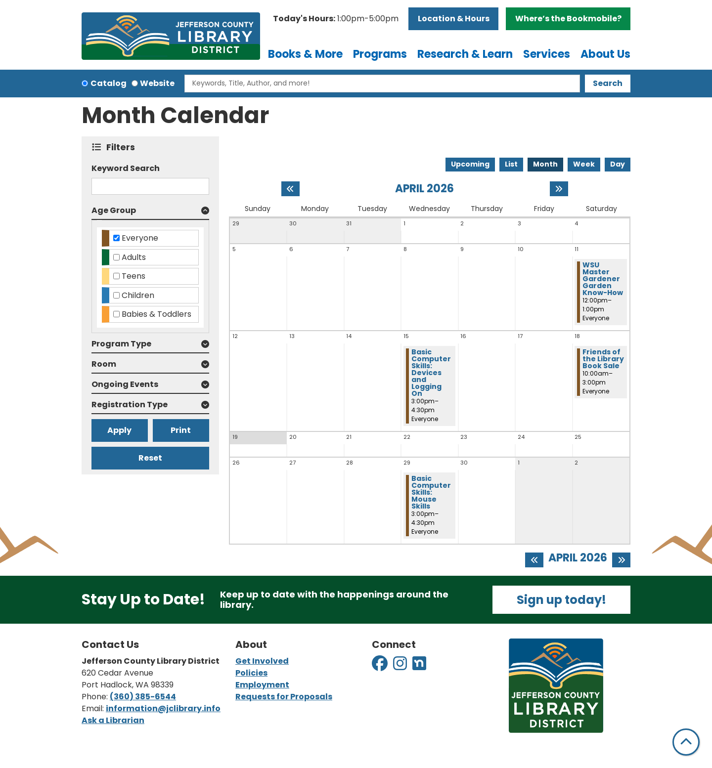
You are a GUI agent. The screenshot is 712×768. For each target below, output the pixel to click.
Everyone (140, 238)
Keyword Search (125, 168)
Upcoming (470, 164)
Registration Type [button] (129, 404)
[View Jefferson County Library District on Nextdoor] (419, 666)
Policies (251, 673)
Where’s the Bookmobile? (568, 18)
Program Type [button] (121, 343)
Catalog (108, 83)
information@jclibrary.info (163, 708)
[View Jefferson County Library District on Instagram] (400, 666)
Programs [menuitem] (380, 54)
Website (157, 83)
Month (545, 164)
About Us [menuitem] (605, 54)
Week (584, 164)
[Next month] (559, 188)
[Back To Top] (686, 742)
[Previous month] (290, 188)
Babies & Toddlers (156, 314)
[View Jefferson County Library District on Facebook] (380, 666)
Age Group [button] (113, 210)
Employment (262, 684)
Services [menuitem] (546, 54)
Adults (134, 257)
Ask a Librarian (113, 720)
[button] (335, 19)
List (511, 164)
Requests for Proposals (283, 696)
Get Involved (262, 661)
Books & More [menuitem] (305, 54)
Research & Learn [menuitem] (465, 54)
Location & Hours (454, 18)
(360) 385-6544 (143, 696)
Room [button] (103, 364)
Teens (133, 276)
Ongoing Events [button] (124, 384)
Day (617, 164)
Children (138, 295)
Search (608, 83)
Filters (122, 147)
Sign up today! (561, 600)
